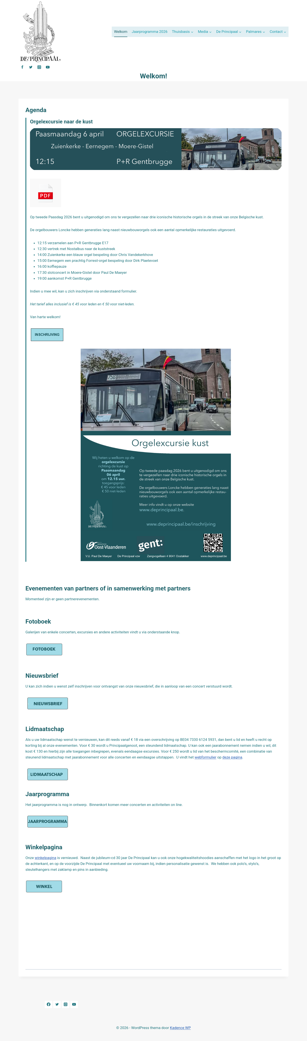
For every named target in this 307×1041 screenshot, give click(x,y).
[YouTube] (47, 67)
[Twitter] (30, 67)
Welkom (120, 31)
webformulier (205, 757)
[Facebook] (22, 67)
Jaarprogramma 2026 (149, 31)
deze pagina (232, 757)
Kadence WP (180, 1028)
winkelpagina (45, 858)
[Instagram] (39, 67)
